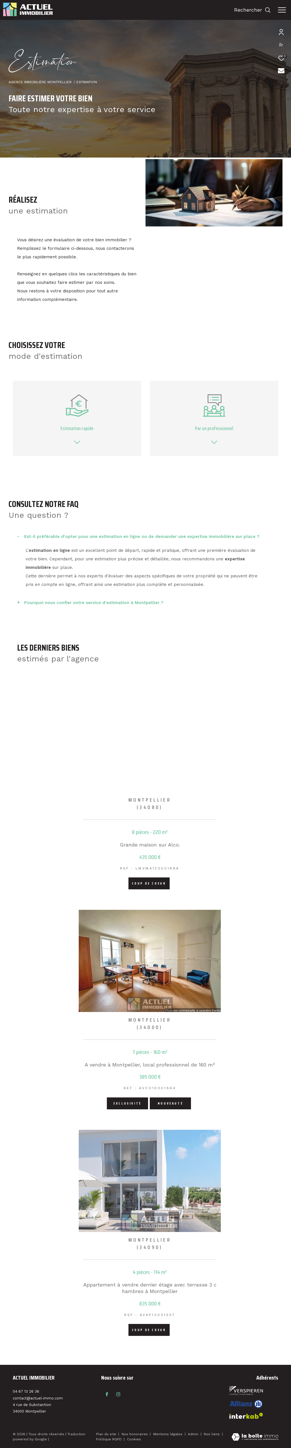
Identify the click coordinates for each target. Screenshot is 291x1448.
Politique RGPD (109, 1439)
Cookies (134, 1439)
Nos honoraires (135, 1434)
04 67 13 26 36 (26, 1391)
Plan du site (106, 1434)
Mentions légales (168, 1434)
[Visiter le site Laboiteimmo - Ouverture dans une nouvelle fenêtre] (255, 1437)
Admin (193, 1434)
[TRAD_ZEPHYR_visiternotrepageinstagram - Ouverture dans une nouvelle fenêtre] (118, 1394)
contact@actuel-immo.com (38, 1398)
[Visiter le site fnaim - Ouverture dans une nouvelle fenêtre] (246, 1390)
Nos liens (212, 1434)
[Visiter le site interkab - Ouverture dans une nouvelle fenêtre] (246, 1404)
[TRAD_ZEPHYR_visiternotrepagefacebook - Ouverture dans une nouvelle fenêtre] (107, 1394)
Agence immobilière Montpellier (40, 82)
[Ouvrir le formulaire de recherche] (252, 10)
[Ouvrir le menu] (282, 10)
